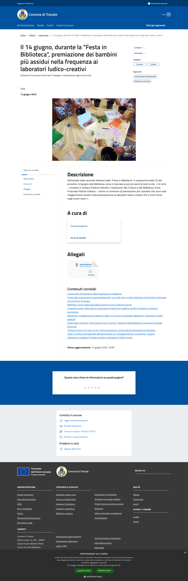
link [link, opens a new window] (119, 565)
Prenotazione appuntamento (68, 536)
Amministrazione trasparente (108, 538)
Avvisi (136, 504)
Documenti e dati (24, 522)
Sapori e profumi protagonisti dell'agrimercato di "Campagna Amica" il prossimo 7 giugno (111, 334)
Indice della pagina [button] (31, 170)
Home (23, 35)
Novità (32, 35)
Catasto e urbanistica (65, 508)
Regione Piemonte (25, 3)
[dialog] (94, 565)
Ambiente (99, 508)
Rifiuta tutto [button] (104, 571)
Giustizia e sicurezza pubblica (107, 499)
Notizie (136, 494)
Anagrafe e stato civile (66, 494)
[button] (94, 576)
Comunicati (44, 35)
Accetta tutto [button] (83, 571)
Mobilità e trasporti (64, 513)
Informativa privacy (103, 543)
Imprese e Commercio (65, 504)
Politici (20, 513)
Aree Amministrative (26, 499)
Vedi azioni (140, 53)
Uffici (19, 504)
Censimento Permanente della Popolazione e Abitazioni (94, 294)
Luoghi (136, 516)
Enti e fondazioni (24, 508)
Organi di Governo (25, 494)
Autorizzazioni (101, 518)
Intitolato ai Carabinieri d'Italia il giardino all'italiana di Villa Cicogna (100, 337)
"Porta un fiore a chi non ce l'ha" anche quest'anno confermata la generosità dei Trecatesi (111, 330)
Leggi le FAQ (61, 546)
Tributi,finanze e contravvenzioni (109, 503)
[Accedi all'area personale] (157, 3)
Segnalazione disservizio (66, 541)
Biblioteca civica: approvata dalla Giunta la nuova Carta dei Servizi (99, 305)
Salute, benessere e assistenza (108, 513)
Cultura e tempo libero (66, 499)
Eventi (136, 521)
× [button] (185, 553)
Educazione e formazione (106, 494)
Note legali (99, 547)
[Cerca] (167, 14)
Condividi (139, 47)
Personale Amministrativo (28, 518)
